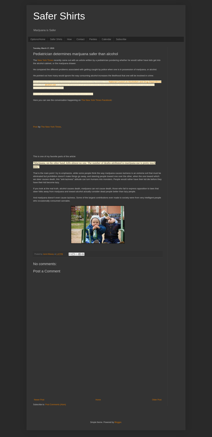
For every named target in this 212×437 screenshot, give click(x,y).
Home (98, 400)
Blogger (117, 422)
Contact (80, 39)
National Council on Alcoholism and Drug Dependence (135, 81)
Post (35, 127)
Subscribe (121, 39)
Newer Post (39, 400)
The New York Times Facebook (96, 100)
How (69, 39)
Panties (93, 39)
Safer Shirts (59, 16)
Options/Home (37, 39)
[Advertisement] (58, 113)
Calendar (106, 39)
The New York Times (51, 127)
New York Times (45, 60)
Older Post (156, 400)
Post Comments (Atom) (55, 404)
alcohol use (50, 84)
